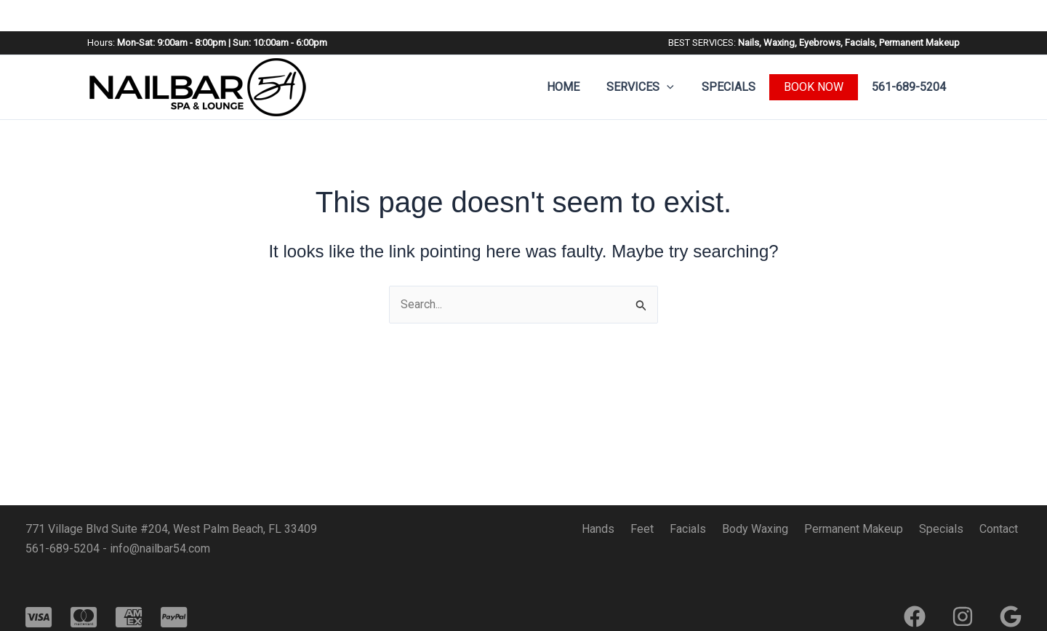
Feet (667, 529)
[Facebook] (915, 616)
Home (577, 56)
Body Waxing (772, 529)
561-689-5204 (911, 56)
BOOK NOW (818, 56)
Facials (709, 529)
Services (651, 56)
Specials (735, 56)
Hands (627, 529)
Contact (1002, 529)
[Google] (1011, 616)
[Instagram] (963, 616)
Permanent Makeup (866, 529)
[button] (677, 56)
